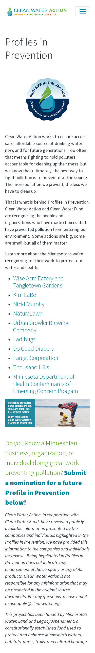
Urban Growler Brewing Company (40, 326)
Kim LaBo (24, 295)
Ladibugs (24, 339)
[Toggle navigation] (82, 11)
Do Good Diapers (33, 348)
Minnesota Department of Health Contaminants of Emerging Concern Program (45, 384)
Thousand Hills (31, 367)
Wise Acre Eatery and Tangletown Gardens (38, 281)
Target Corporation (35, 358)
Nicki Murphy (28, 304)
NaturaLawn (28, 313)
